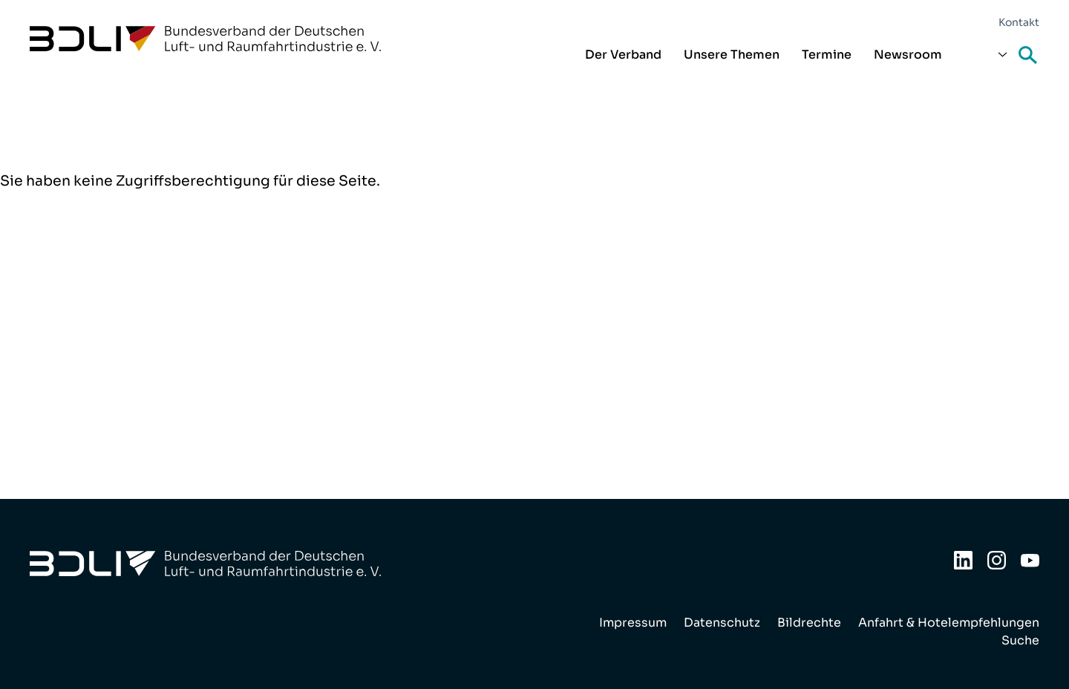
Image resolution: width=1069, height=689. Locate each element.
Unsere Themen (731, 54)
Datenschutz (722, 622)
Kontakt (1018, 22)
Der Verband (623, 54)
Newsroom (908, 54)
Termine (826, 54)
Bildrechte (809, 622)
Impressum (633, 622)
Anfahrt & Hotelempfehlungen (948, 622)
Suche (1029, 56)
